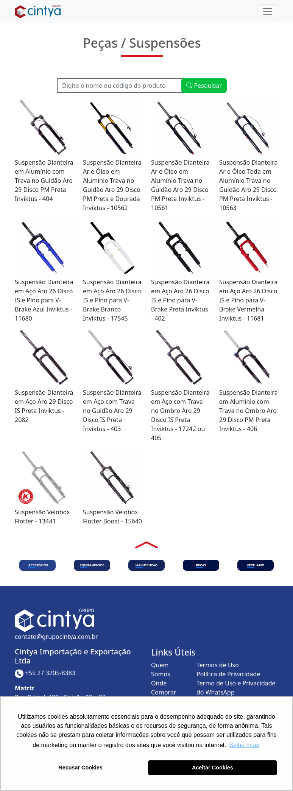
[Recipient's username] (120, 85)
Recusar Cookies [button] (80, 768)
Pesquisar (204, 85)
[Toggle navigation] (267, 11)
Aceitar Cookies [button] (212, 768)
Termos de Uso (217, 665)
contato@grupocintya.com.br (56, 636)
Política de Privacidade (228, 674)
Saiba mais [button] (244, 745)
